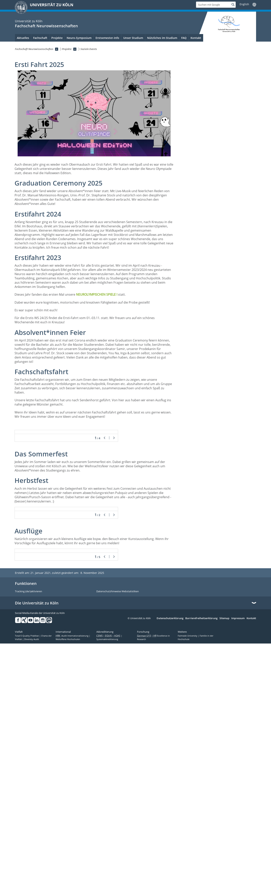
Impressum (238, 864)
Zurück (104, 511)
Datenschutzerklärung (170, 864)
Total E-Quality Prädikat (27, 882)
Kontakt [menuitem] (196, 38)
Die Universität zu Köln (37, 849)
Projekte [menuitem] (57, 38)
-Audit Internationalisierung (72, 882)
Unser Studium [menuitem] (133, 38)
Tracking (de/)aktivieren (28, 838)
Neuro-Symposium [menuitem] (79, 38)
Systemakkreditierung (107, 885)
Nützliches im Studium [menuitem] (162, 38)
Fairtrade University (188, 882)
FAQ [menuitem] (183, 38)
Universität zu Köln (28, 21)
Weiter (114, 511)
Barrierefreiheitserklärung (201, 864)
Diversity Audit (31, 885)
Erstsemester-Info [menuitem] (107, 38)
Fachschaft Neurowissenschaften (46, 25)
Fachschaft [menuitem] (40, 38)
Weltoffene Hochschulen (68, 885)
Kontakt (251, 864)
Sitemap (224, 864)
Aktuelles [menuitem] (23, 38)
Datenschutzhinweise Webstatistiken (117, 838)
